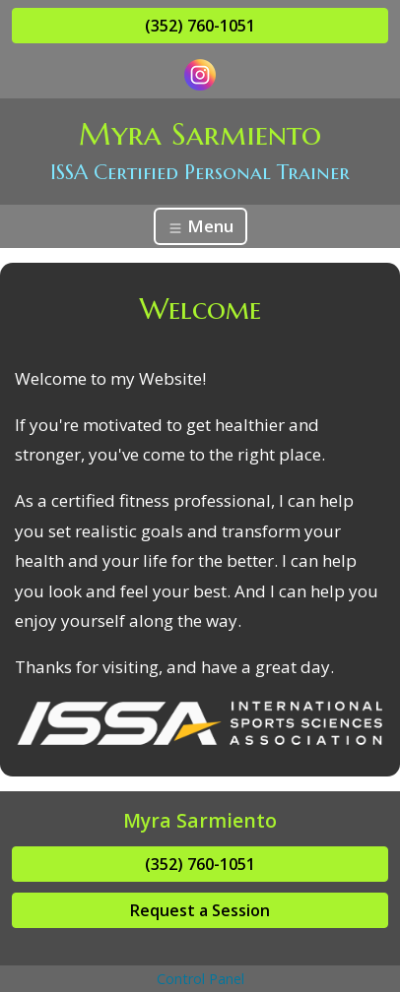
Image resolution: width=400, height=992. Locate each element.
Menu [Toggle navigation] (200, 226)
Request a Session (200, 910)
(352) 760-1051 (200, 25)
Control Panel (200, 978)
